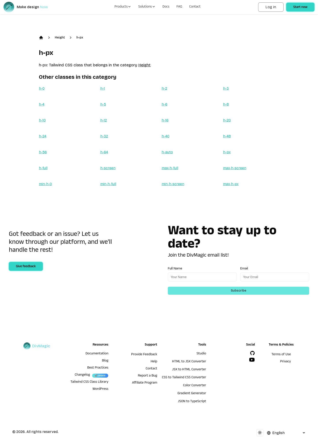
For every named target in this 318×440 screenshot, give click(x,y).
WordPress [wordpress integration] (100, 389)
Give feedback (26, 266)
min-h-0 (45, 184)
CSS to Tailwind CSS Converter (184, 377)
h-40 (165, 136)
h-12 (103, 120)
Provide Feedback (144, 354)
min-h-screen (173, 184)
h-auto (167, 152)
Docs (166, 7)
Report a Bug (147, 376)
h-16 (165, 120)
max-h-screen (234, 168)
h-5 (103, 104)
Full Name (175, 268)
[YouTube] (252, 360)
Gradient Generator (192, 393)
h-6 (164, 104)
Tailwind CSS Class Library (89, 382)
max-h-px (230, 184)
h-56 (43, 152)
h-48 (227, 136)
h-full (43, 168)
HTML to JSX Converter (189, 362)
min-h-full (108, 184)
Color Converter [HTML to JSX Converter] (194, 385)
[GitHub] (252, 353)
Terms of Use (281, 354)
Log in (270, 7)
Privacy (285, 362)
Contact (195, 7)
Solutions (146, 7)
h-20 (227, 120)
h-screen (107, 168)
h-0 (42, 88)
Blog (105, 361)
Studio (201, 354)
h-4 (41, 104)
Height (60, 37)
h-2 (164, 88)
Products (122, 7)
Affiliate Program (144, 383)
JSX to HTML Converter (189, 370)
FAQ (179, 7)
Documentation (96, 354)
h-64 (104, 152)
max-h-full (170, 168)
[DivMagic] (30, 7)
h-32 (104, 136)
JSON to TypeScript (192, 401)
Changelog (82, 375)
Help (154, 362)
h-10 (42, 120)
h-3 (226, 88)
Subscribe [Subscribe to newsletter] (238, 290)
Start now (300, 7)
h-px (79, 37)
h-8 (226, 104)
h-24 (42, 136)
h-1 (102, 88)
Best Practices (97, 368)
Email (244, 268)
